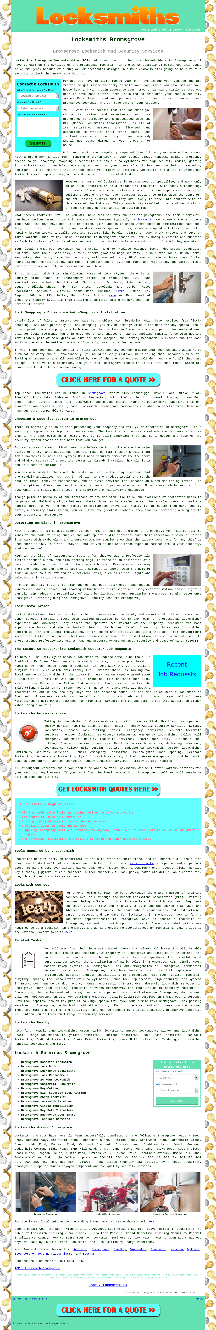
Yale (112, 295)
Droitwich (158, 1249)
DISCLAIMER (193, 30)
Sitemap (17, 1299)
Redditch (80, 1249)
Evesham (89, 1253)
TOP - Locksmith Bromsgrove (37, 1268)
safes (129, 224)
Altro (120, 291)
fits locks (44, 228)
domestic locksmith (161, 983)
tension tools (141, 863)
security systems (86, 232)
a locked (31, 165)
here (68, 932)
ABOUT (165, 30)
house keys (72, 89)
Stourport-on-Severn (31, 1253)
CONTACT (177, 30)
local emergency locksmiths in (40, 674)
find (27, 1030)
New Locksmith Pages (36, 1299)
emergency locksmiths (157, 734)
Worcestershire (36, 1249)
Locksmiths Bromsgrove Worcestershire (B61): (53, 60)
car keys (141, 81)
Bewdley (120, 1249)
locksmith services (94, 743)
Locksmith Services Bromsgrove (53, 1053)
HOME (143, 30)
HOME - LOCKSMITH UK (108, 1285)
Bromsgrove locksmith (80, 102)
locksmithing (81, 208)
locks (46, 232)
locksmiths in (115, 181)
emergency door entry (62, 983)
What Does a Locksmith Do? (37, 215)
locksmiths (53, 730)
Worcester (138, 1249)
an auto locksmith (86, 186)
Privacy (199, 1299)
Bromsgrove (96, 393)
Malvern (177, 1249)
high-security (161, 161)
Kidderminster (62, 1253)
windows (161, 156)
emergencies (142, 966)
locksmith (145, 219)
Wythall (193, 1249)
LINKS (154, 30)
